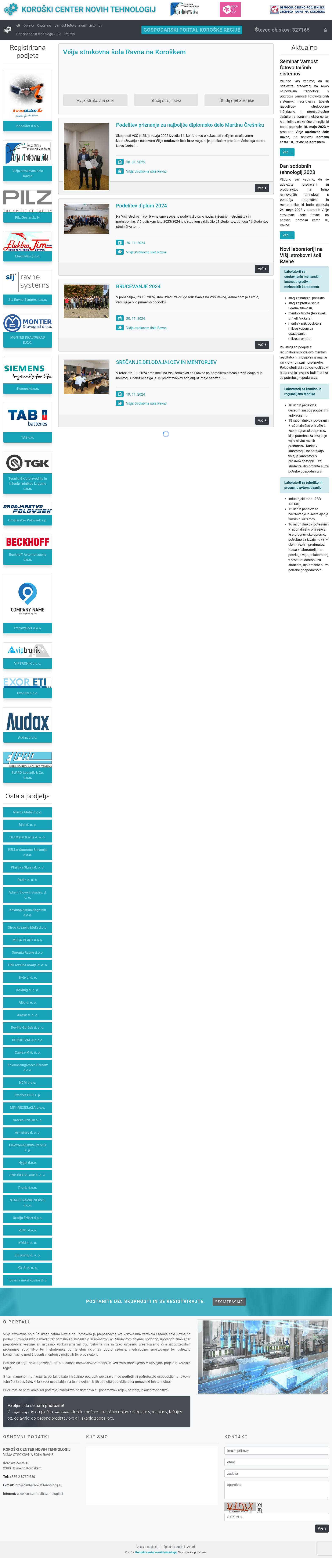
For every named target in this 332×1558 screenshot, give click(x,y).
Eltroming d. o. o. (27, 1255)
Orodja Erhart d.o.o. (27, 1218)
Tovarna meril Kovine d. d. (27, 1280)
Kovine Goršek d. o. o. (27, 1028)
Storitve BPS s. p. (27, 1095)
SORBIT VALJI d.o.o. (27, 1040)
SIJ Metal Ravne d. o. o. (28, 837)
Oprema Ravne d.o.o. (28, 953)
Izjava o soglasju (147, 1546)
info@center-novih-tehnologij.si (38, 1485)
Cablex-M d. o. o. (28, 1053)
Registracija (229, 1302)
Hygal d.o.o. (28, 1163)
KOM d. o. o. (27, 1243)
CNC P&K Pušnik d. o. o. (27, 1175)
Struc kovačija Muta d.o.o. (28, 928)
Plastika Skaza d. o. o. (27, 867)
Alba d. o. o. (28, 1003)
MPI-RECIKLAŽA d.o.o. (27, 1108)
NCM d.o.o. (27, 1083)
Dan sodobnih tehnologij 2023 (38, 34)
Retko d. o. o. (28, 880)
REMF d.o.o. (27, 1230)
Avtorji (191, 1546)
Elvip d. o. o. (27, 978)
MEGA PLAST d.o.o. (27, 940)
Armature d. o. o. (27, 1133)
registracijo (20, 1412)
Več (262, 269)
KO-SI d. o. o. (28, 1268)
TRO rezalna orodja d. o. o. (28, 965)
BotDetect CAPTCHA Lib (240, 1512)
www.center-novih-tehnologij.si (40, 1494)
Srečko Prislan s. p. (27, 1120)
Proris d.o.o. (27, 1188)
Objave (29, 26)
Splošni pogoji (172, 1546)
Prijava (70, 34)
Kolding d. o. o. (27, 990)
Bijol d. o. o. (28, 825)
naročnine (62, 1412)
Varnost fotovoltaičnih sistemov (78, 26)
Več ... (287, 152)
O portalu (44, 26)
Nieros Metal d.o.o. (27, 812)
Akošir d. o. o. (27, 1015)
